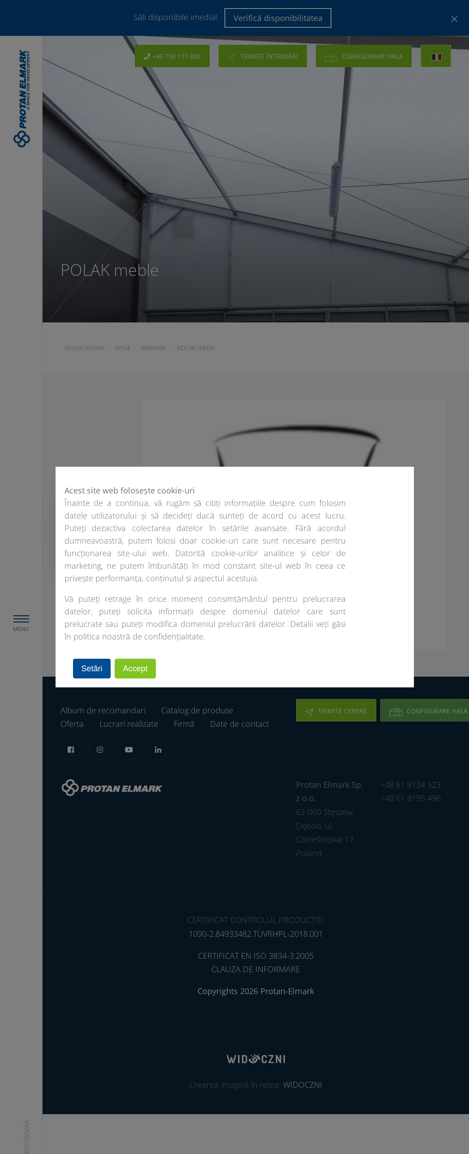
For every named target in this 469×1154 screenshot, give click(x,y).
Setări (92, 668)
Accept (136, 668)
